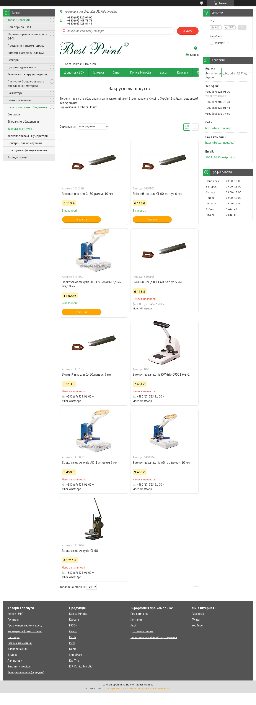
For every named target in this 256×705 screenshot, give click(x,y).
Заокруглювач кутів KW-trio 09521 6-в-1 (161, 374)
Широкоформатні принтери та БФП (27, 36)
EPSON (73, 625)
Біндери (13, 655)
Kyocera (182, 72)
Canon (117, 72)
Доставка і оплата (141, 631)
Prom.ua (148, 684)
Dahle (73, 649)
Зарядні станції (18, 157)
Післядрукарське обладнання (27, 107)
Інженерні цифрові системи (25, 631)
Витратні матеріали (19, 666)
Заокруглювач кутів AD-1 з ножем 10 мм (161, 462)
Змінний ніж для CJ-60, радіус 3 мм (86, 374)
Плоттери (14, 637)
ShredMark (75, 655)
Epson (164, 72)
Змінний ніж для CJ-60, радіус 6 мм (157, 194)
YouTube (197, 625)
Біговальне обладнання (23, 121)
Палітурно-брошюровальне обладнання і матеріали (26, 83)
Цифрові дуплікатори (22, 67)
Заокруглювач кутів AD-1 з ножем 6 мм (89, 462)
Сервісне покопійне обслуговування (153, 637)
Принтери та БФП (19, 27)
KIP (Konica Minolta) (81, 666)
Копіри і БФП (15, 614)
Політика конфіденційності (154, 688)
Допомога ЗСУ (74, 72)
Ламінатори (15, 93)
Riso (214, 72)
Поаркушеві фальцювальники (27, 150)
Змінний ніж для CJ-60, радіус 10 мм (87, 194)
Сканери (13, 60)
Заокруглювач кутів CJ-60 (80, 551)
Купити (82, 219)
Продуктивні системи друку (26, 46)
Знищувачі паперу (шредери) (27, 74)
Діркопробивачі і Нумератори (28, 136)
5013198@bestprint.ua (220, 157)
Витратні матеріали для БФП (26, 53)
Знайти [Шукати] (187, 31)
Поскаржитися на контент (120, 688)
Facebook (198, 614)
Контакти (136, 619)
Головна (98, 72)
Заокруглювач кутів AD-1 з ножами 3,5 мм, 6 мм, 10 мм (93, 284)
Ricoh (229, 72)
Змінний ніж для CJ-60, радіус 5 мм (157, 282)
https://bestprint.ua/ (217, 128)
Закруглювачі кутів (20, 129)
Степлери (14, 114)
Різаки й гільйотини (20, 643)
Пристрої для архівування (25, 143)
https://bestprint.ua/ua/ (220, 143)
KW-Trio (74, 660)
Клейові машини (18, 649)
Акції (133, 625)
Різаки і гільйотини (19, 100)
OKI (199, 72)
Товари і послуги (19, 20)
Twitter (196, 619)
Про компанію (139, 614)
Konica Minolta (140, 72)
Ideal (72, 643)
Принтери (14, 619)
